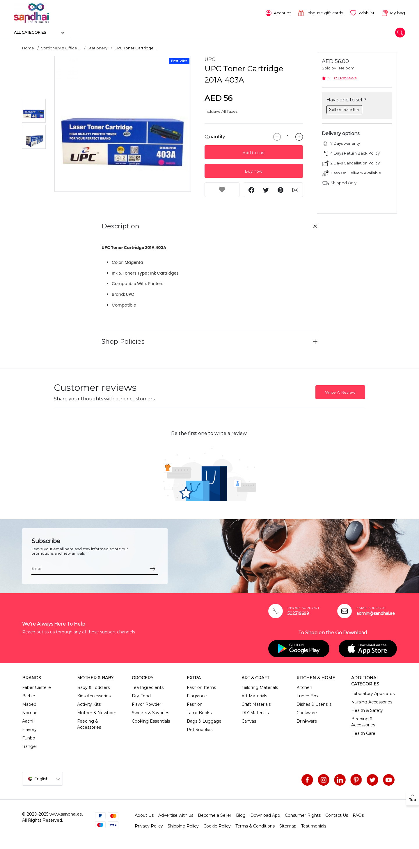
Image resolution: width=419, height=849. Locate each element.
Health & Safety (367, 710)
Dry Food (141, 695)
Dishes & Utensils (314, 704)
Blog (241, 815)
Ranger (29, 746)
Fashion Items (201, 687)
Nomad (30, 712)
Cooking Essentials (151, 721)
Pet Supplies (199, 729)
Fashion (195, 704)
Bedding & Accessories (363, 722)
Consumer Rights (303, 815)
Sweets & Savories (150, 712)
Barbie (28, 695)
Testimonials (313, 826)
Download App (265, 815)
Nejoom (346, 68)
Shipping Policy (183, 826)
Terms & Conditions (255, 826)
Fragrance (197, 695)
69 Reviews (345, 78)
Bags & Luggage (204, 721)
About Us (144, 815)
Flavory (29, 729)
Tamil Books (199, 712)
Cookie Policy (217, 826)
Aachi (27, 721)
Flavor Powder (146, 704)
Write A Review (340, 392)
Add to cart (254, 152)
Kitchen (304, 687)
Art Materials (254, 695)
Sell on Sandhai (344, 109)
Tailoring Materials (260, 687)
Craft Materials (256, 704)
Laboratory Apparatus (373, 693)
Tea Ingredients (148, 687)
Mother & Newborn (96, 712)
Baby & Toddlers (93, 687)
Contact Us (336, 815)
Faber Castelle (36, 687)
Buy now (253, 171)
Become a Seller (214, 815)
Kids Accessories (94, 695)
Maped (29, 704)
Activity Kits (89, 704)
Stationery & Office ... (61, 48)
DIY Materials (255, 712)
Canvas (249, 721)
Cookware (307, 712)
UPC (210, 59)
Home (28, 48)
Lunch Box (307, 695)
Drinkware (307, 721)
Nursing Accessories (371, 702)
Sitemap (288, 826)
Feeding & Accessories (89, 724)
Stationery (97, 48)
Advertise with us (175, 815)
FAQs (358, 815)
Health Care (363, 733)
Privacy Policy (149, 826)
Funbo (28, 738)
